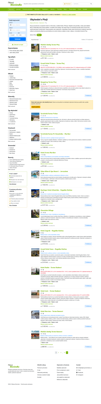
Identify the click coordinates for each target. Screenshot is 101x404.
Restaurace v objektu (15, 132)
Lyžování (18, 9)
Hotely (11, 113)
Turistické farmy (14, 118)
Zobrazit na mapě (17, 44)
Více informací (12, 184)
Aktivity (52, 9)
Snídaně (12, 148)
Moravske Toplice (14, 88)
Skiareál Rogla (13, 104)
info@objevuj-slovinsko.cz (84, 382)
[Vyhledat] (81, 3)
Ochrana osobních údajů (43, 389)
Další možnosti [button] (11, 69)
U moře (12, 59)
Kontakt (85, 9)
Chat (78, 384)
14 (64, 367)
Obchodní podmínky (42, 387)
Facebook (79, 387)
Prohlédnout (88, 58)
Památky (59, 9)
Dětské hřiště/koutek (15, 135)
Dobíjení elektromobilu (15, 139)
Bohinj (11, 85)
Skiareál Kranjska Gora (15, 99)
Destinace (45, 9)
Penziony (12, 116)
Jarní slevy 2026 (14, 52)
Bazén (11, 134)
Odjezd (10, 27)
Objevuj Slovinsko (34, 23)
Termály (12, 61)
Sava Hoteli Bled (13, 163)
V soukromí (12, 121)
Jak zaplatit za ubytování (63, 391)
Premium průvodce (27, 9)
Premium (67, 3)
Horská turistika (14, 67)
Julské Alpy (12, 78)
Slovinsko (37, 9)
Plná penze (12, 151)
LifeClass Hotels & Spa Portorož (17, 164)
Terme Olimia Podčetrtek (15, 161)
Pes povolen (13, 130)
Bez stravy (12, 153)
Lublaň (11, 81)
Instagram (79, 389)
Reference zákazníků (62, 394)
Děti (19, 33)
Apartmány (12, 114)
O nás (79, 9)
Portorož (12, 86)
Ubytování (11, 9)
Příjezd (10, 22)
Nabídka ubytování (61, 382)
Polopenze (12, 149)
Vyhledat (17, 39)
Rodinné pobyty (14, 65)
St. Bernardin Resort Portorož (16, 166)
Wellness (12, 137)
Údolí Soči (12, 90)
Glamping (12, 120)
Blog (65, 9)
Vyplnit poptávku (36, 110)
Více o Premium (13, 205)
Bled (11, 83)
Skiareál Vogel (13, 102)
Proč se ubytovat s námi (63, 384)
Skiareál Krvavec (14, 100)
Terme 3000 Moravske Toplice (17, 159)
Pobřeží (11, 76)
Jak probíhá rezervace (62, 389)
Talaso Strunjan (13, 167)
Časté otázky (72, 9)
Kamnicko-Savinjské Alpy (16, 79)
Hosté (10, 33)
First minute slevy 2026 (16, 50)
